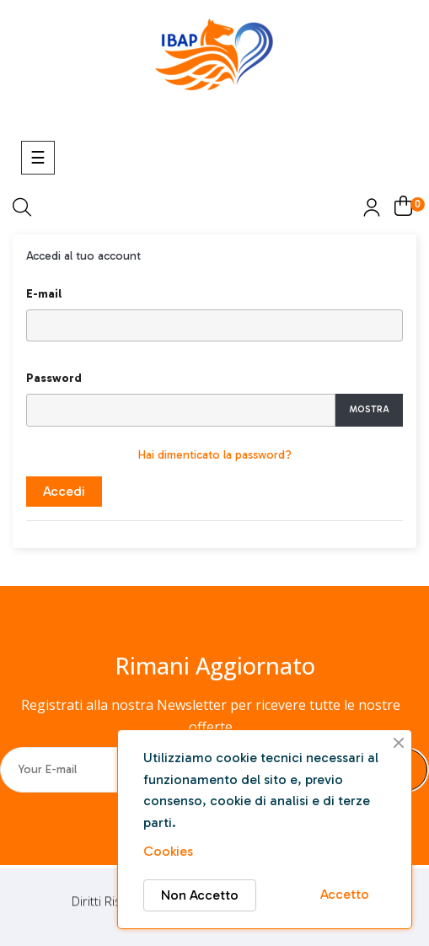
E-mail (44, 294)
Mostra (369, 409)
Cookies (168, 851)
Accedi (64, 491)
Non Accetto (200, 895)
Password (54, 378)
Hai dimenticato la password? (215, 455)
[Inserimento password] (180, 410)
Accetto (344, 894)
